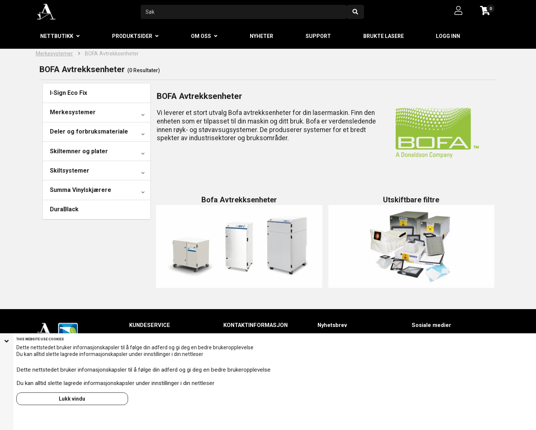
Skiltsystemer (69, 170)
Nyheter (261, 36)
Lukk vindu (72, 399)
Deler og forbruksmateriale (89, 131)
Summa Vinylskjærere (80, 189)
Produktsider (132, 36)
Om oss (201, 36)
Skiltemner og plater (79, 151)
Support (318, 36)
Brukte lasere (383, 36)
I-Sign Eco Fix (68, 92)
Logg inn (448, 36)
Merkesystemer (54, 54)
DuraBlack (64, 209)
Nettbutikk (56, 36)
